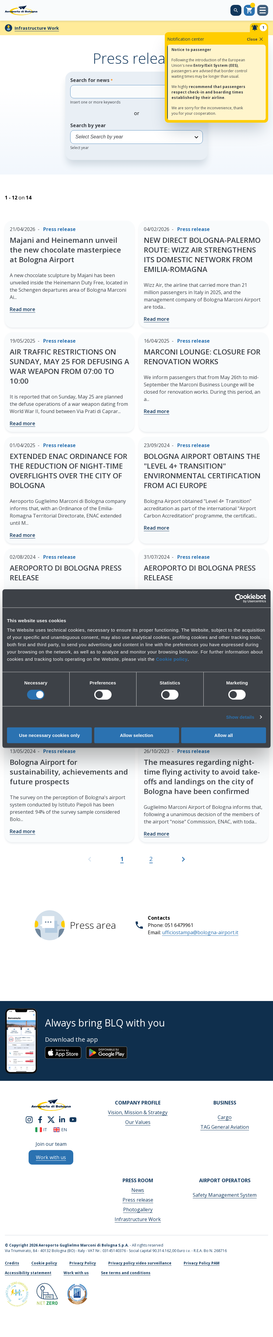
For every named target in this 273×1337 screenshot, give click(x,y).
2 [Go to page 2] (151, 859)
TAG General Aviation (224, 1127)
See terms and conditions (125, 1272)
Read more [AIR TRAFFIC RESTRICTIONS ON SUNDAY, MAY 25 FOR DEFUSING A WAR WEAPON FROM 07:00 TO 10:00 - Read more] (22, 423)
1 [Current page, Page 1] (122, 859)
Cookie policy (172, 659)
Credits (12, 1263)
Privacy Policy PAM (201, 1263)
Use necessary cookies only (49, 735)
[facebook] (40, 1119)
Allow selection (136, 735)
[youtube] (73, 1119)
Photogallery (138, 1209)
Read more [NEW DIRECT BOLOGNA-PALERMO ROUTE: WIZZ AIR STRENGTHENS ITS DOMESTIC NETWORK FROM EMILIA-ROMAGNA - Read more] (156, 319)
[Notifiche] (259, 27)
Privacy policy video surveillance (139, 1263)
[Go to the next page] (183, 862)
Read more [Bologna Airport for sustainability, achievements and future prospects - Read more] (22, 831)
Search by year (136, 136)
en (60, 1129)
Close (255, 39)
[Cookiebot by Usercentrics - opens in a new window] (239, 598)
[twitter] (51, 1119)
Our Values (137, 1122)
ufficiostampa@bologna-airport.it (200, 932)
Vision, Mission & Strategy (138, 1112)
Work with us (76, 1272)
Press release (138, 1199)
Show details (240, 716)
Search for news (127, 91)
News (137, 1190)
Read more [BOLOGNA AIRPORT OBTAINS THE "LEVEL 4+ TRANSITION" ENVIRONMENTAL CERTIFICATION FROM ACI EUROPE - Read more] (156, 527)
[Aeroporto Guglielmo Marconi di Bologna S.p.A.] (21, 10)
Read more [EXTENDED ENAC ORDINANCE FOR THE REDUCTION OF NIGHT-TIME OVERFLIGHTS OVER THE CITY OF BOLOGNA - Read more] (22, 535)
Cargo (225, 1117)
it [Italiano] (41, 1129)
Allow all (223, 735)
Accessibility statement (28, 1272)
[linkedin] (62, 1119)
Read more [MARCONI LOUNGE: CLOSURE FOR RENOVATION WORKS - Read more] (156, 411)
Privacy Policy (82, 1263)
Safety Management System (225, 1195)
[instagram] (29, 1119)
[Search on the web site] (235, 10)
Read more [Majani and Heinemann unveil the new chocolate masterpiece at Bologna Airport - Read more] (22, 309)
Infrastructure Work (37, 28)
